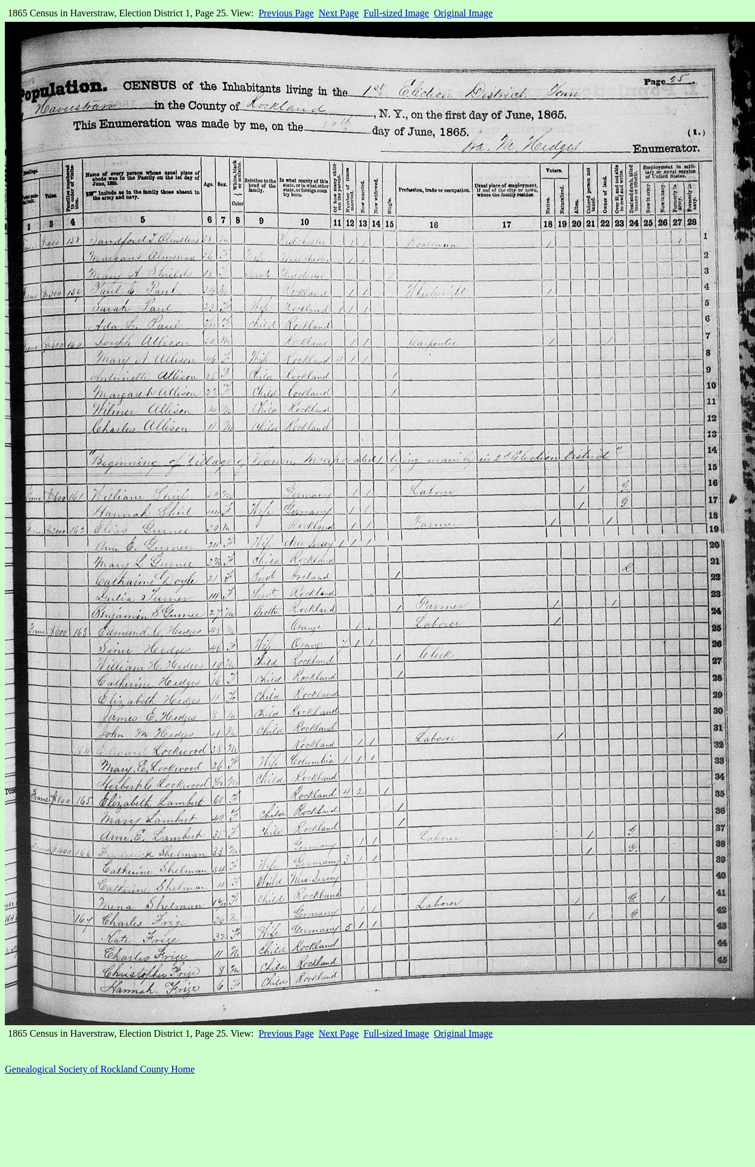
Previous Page (286, 13)
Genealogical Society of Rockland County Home (100, 1069)
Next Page (339, 13)
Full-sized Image (396, 13)
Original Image (463, 13)
